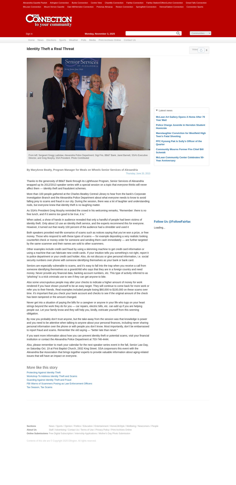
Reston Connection (124, 7)
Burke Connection (80, 3)
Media (92, 40)
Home (31, 40)
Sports (62, 40)
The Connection (49, 23)
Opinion (68, 426)
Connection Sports (195, 7)
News (41, 40)
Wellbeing (131, 426)
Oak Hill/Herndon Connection (80, 7)
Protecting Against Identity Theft (43, 372)
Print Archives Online (110, 40)
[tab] (181, 110)
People (154, 426)
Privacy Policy (102, 430)
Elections (51, 40)
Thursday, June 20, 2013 (138, 173)
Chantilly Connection (114, 3)
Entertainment (101, 426)
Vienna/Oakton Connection (171, 7)
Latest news (165, 110)
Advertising (60, 430)
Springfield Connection (146, 7)
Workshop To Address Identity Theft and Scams (52, 376)
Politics (77, 426)
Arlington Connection (59, 3)
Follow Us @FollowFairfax (172, 221)
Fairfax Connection (134, 3)
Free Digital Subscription (61, 433)
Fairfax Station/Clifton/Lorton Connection (164, 3)
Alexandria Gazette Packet (35, 3)
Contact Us (130, 40)
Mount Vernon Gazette (54, 7)
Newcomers (144, 426)
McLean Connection (32, 7)
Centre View (96, 3)
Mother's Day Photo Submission (114, 433)
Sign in (29, 34)
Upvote (201, 50)
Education (88, 426)
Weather (73, 40)
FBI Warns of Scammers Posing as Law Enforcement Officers (59, 383)
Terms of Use (87, 430)
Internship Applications (86, 433)
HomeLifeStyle (117, 426)
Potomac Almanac (104, 7)
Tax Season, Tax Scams (39, 387)
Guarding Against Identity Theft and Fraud (49, 379)
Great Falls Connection (196, 3)
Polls (83, 40)
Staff (51, 430)
